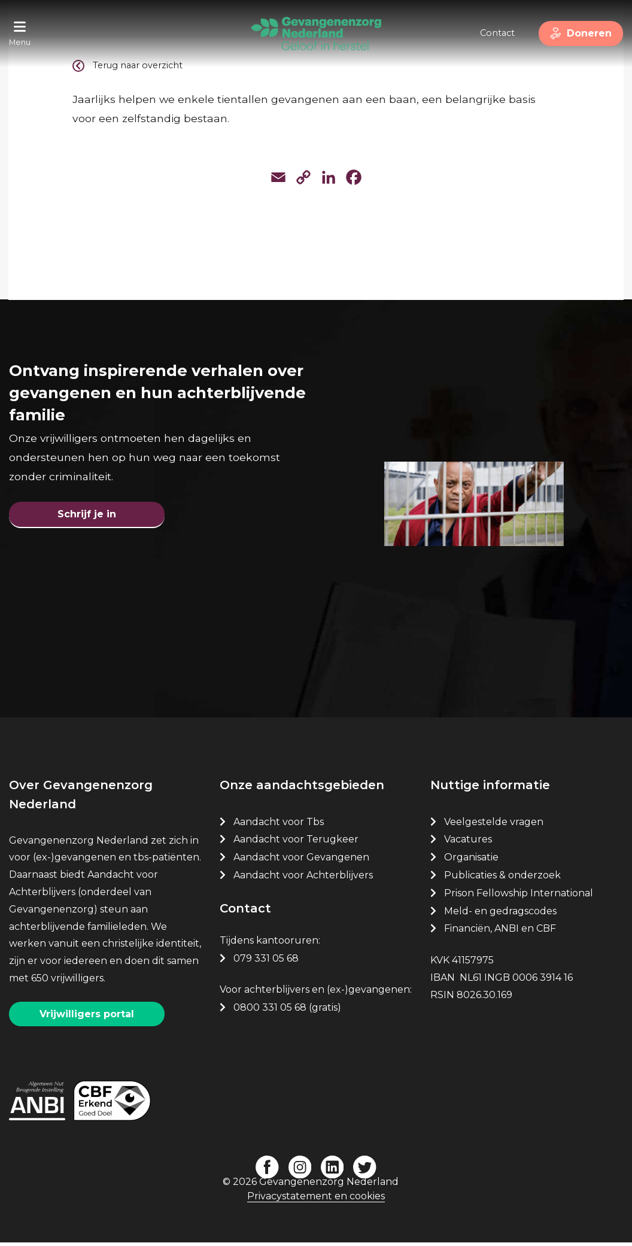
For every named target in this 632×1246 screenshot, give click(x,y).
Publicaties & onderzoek (502, 879)
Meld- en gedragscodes (500, 915)
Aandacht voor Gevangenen (301, 861)
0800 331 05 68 (269, 1011)
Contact (492, 33)
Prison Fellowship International (518, 897)
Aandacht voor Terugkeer (295, 844)
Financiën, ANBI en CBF (500, 933)
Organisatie (471, 861)
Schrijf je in (86, 516)
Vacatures (469, 844)
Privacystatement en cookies (316, 1200)
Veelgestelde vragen (493, 826)
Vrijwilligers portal (87, 1018)
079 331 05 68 (266, 962)
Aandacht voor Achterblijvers (303, 879)
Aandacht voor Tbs (278, 826)
